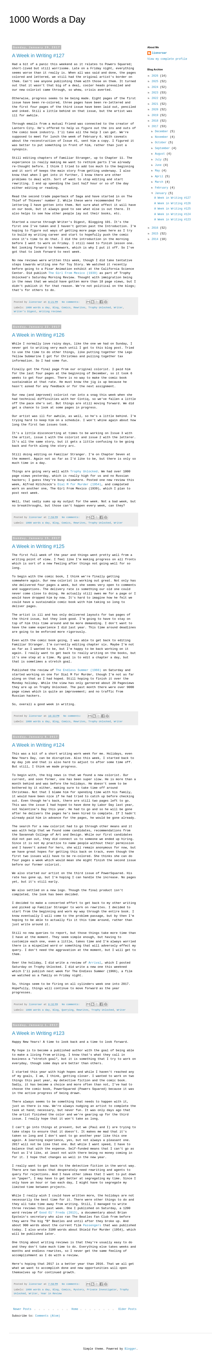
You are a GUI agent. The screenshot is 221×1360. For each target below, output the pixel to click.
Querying (67, 1010)
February (162, 187)
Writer (118, 307)
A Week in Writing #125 (38, 546)
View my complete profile (167, 59)
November (162, 137)
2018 (156, 121)
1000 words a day (38, 307)
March (160, 182)
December (162, 131)
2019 (156, 115)
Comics (65, 307)
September (163, 148)
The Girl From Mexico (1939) (73, 273)
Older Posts (127, 1309)
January (161, 193)
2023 (156, 92)
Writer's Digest (25, 311)
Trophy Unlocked (99, 307)
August (160, 154)
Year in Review (51, 1293)
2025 (156, 81)
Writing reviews (50, 311)
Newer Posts (22, 1309)
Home (75, 1309)
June (159, 165)
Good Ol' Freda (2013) (58, 1212)
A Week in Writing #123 (38, 1033)
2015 (156, 233)
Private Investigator (102, 1289)
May (158, 170)
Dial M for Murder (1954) (79, 484)
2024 (156, 87)
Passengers (92, 1225)
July (159, 159)
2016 (156, 228)
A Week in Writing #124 (38, 745)
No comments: (71, 302)
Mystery (78, 1289)
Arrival (94, 963)
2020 (156, 109)
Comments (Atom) (47, 1316)
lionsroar (159, 53)
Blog (55, 307)
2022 (156, 98)
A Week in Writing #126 (38, 335)
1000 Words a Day (47, 19)
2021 (156, 104)
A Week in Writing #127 (38, 55)
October (161, 142)
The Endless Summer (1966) (78, 670)
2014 (156, 239)
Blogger (130, 1349)
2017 (156, 126)
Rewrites (79, 307)
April (160, 176)
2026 (156, 76)
